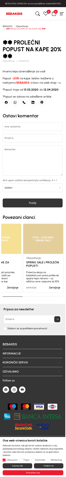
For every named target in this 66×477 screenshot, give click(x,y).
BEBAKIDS (7, 26)
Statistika (40, 460)
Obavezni (12, 460)
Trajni (26, 460)
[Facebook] (6, 389)
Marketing (56, 460)
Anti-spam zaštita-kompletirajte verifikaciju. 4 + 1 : (30, 180)
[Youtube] (22, 389)
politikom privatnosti (35, 328)
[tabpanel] (43, 258)
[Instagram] (14, 389)
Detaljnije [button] (12, 287)
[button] (54, 13)
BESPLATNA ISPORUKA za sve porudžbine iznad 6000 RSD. (33, 3)
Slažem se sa (27, 328)
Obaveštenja (22, 26)
